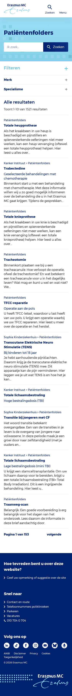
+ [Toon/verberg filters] (66, 68)
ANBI (7, 653)
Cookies (46, 653)
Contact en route (18, 602)
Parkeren (12, 611)
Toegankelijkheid (13, 657)
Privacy (34, 653)
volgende (54, 534)
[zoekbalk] (23, 47)
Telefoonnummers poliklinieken (28, 606)
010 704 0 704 (16, 620)
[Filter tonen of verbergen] (66, 80)
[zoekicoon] (50, 7)
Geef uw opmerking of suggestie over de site (36, 577)
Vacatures (13, 616)
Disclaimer (20, 653)
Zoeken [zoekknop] (58, 47)
